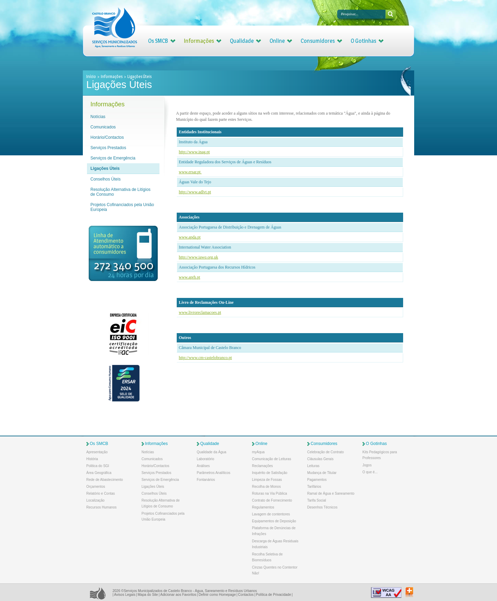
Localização (95, 500)
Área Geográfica (98, 473)
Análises (203, 466)
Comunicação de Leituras (271, 459)
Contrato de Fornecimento (272, 500)
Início (91, 76)
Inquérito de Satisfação (269, 473)
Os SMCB (158, 41)
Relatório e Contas (100, 493)
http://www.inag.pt (194, 151)
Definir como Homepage (217, 595)
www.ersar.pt (190, 171)
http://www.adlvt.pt (195, 192)
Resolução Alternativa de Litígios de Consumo (120, 192)
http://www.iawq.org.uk (198, 257)
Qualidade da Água (211, 452)
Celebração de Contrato (325, 452)
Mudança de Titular (322, 473)
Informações (199, 41)
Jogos (367, 465)
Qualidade (242, 41)
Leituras (313, 466)
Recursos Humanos (101, 507)
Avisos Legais (125, 595)
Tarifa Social (316, 500)
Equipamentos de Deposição (274, 521)
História (92, 459)
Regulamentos (263, 507)
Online (277, 41)
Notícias (97, 116)
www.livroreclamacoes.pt (200, 312)
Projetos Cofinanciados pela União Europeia (122, 207)
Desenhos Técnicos (322, 507)
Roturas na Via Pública (269, 493)
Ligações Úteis (105, 168)
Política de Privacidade (273, 595)
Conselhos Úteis (105, 179)
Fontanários (206, 480)
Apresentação (97, 452)
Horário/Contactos (107, 137)
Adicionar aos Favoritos (178, 595)
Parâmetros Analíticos (213, 473)
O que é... (370, 472)
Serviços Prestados (108, 147)
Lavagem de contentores (271, 514)
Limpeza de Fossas (267, 480)
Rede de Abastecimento (104, 480)
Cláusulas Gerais (320, 459)
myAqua (258, 452)
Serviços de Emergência (112, 158)
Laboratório (205, 459)
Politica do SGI (97, 466)
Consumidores (318, 41)
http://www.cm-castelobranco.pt (205, 357)
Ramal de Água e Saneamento (330, 493)
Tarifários (314, 486)
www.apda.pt (190, 237)
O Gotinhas (363, 41)
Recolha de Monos (266, 486)
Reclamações (262, 466)
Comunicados (103, 127)
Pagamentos (317, 480)
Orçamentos (95, 486)
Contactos (246, 595)
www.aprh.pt (189, 277)
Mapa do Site (148, 595)
